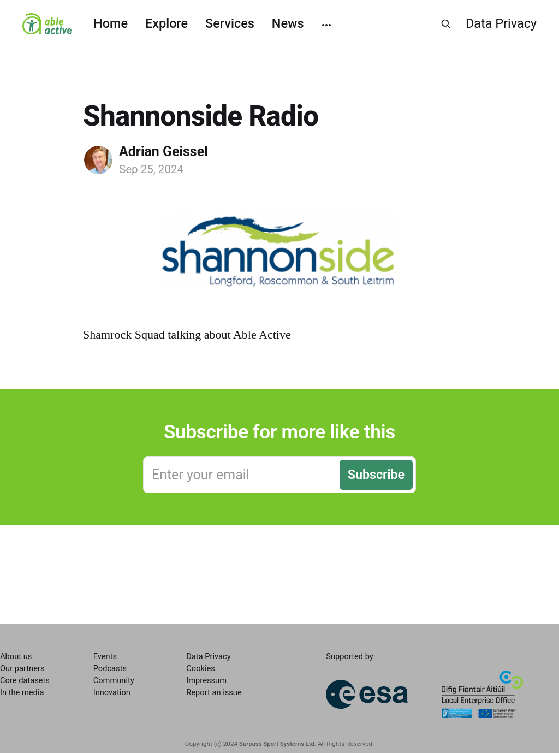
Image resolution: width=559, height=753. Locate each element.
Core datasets (25, 680)
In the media (22, 692)
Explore (166, 23)
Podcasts (110, 668)
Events (105, 656)
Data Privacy (501, 23)
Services (229, 23)
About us (16, 656)
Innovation (111, 692)
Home (110, 23)
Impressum (206, 680)
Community (113, 680)
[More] (326, 24)
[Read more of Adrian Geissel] (98, 160)
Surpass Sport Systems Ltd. (277, 744)
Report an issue (213, 692)
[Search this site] (446, 24)
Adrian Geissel (163, 151)
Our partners (22, 668)
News (288, 23)
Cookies (200, 668)
